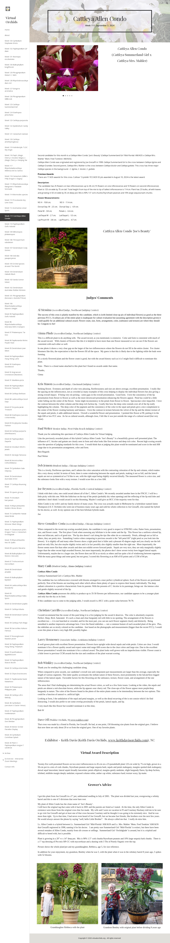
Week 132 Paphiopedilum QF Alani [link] (16, 49)
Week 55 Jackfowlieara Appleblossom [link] (13, 653)
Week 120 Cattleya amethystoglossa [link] (12, 140)
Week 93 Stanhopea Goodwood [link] (12, 365)
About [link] (7, 35)
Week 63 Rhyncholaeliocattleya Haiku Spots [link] (15, 595)
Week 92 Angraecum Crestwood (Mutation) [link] (13, 373)
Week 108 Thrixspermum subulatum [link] (15, 241)
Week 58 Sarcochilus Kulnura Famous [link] (16, 629)
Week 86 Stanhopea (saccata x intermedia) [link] (16, 416)
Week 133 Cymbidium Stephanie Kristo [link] (13, 42)
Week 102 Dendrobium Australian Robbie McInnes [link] (15, 288)
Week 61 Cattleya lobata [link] (14, 609)
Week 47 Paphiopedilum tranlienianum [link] (14, 712)
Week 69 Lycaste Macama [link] (15, 548)
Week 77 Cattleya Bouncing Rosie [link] (15, 485)
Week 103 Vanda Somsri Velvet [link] (14, 280)
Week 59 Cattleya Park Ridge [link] (16, 623)
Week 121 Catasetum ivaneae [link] (16, 134)
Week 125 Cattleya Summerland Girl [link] (12, 105)
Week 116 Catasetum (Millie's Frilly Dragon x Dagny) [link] (16, 177)
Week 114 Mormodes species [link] (16, 194)
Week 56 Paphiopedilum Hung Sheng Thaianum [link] (14, 645)
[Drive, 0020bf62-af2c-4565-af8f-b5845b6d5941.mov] (67, 124)
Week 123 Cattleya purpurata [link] (16, 120)
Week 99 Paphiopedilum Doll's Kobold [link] (14, 315)
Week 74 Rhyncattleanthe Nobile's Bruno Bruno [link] (15, 507)
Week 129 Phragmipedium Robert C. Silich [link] (15, 73)
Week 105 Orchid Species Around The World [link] (14, 265)
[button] (167, 3)
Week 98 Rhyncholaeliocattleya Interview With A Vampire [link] (15, 324)
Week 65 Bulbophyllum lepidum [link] (14, 578)
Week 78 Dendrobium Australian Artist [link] (13, 477)
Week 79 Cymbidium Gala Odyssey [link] (15, 469)
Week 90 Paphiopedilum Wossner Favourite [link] (14, 386)
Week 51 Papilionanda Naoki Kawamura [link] (16, 680)
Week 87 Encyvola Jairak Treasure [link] (14, 408)
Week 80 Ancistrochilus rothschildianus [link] (14, 461)
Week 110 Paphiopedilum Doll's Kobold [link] (15, 225)
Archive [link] (7, 753)
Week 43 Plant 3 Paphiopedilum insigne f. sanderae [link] (14, 745)
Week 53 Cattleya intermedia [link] (16, 668)
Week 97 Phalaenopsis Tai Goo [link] (15, 333)
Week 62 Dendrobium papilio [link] (16, 603)
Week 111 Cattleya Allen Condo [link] (15, 217)
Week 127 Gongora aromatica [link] (12, 89)
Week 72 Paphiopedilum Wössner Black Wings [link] (14, 522)
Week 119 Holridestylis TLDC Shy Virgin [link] (16, 148)
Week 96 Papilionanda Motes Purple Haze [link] (16, 341)
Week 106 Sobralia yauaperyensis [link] (12, 256)
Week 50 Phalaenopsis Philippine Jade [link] (13, 688)
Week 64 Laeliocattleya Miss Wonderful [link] (16, 586)
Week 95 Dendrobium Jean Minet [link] (15, 349)
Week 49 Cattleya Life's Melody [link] (14, 696)
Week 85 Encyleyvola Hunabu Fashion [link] (16, 424)
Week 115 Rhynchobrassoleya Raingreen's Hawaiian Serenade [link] (16, 186)
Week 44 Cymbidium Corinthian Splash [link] (13, 736)
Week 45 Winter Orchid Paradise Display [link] (14, 728)
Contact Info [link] (10, 766)
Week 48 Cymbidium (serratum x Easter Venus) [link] (15, 704)
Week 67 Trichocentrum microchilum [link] (14, 562)
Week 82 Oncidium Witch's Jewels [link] (15, 448)
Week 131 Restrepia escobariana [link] (12, 57)
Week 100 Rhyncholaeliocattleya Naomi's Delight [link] (13, 306)
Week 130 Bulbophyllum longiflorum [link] (14, 65)
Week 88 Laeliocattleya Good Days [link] (16, 400)
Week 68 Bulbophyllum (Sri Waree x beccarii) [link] (15, 554)
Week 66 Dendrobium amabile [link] (13, 570)
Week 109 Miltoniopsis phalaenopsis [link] (13, 233)
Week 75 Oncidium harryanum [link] (12, 499)
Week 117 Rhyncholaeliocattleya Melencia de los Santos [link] (14, 168)
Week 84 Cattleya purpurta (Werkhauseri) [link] (15, 432)
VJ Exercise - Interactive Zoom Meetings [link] (14, 759)
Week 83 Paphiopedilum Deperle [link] (14, 440)
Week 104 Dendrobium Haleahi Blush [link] (14, 273)
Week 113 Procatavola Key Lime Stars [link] (15, 201)
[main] (100, 21)
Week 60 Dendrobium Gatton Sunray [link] (16, 616)
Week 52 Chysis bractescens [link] (16, 673)
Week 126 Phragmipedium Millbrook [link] (15, 97)
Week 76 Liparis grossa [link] (14, 492)
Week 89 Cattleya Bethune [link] (15, 393)
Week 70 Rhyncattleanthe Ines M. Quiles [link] (15, 541)
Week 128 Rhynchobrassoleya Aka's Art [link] (16, 81)
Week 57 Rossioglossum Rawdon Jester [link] (14, 637)
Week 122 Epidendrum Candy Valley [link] (16, 127)
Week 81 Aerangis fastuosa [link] (15, 455)
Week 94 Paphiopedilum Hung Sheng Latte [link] (14, 357)
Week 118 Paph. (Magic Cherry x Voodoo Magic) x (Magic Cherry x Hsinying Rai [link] (16, 157)
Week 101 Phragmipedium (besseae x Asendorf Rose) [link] (15, 296)
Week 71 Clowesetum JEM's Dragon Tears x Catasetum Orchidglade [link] (15, 532)
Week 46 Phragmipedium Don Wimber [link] (14, 720)
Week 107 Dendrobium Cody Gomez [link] (16, 249)
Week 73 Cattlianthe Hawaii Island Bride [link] (15, 514)
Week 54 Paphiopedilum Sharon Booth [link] (14, 661)
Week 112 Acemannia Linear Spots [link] (16, 209)
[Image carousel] (67, 70)
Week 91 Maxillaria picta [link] (14, 380)
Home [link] (7, 29)
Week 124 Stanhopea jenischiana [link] (13, 113)
